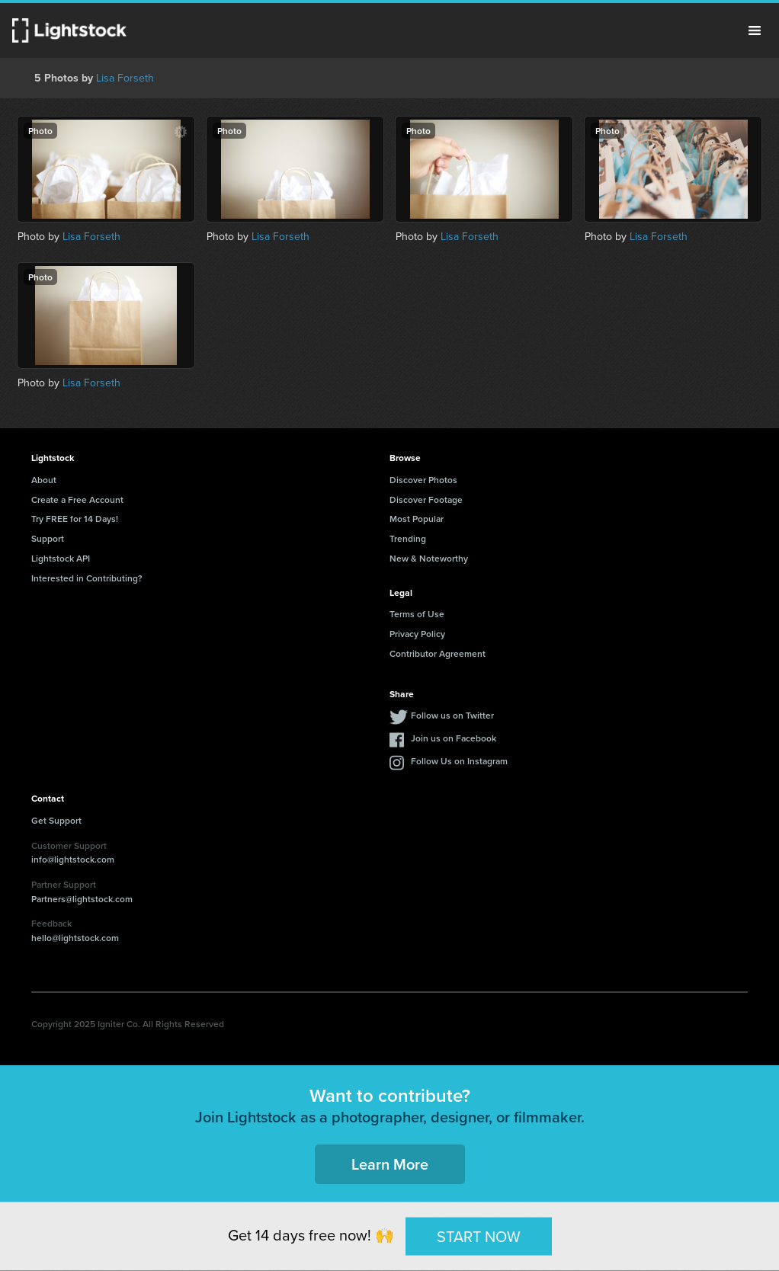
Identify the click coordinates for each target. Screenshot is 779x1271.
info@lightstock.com (72, 859)
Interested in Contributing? (87, 577)
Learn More (389, 1164)
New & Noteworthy (429, 558)
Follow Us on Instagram (459, 760)
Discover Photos (423, 479)
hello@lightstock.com (75, 937)
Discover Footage (426, 499)
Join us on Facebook (453, 738)
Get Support (56, 820)
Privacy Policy (417, 633)
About (43, 479)
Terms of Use (417, 613)
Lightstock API (60, 558)
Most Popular (417, 518)
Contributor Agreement (438, 653)
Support (47, 538)
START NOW (479, 1236)
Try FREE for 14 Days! (74, 518)
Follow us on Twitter (452, 715)
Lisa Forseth (125, 78)
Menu (754, 30)
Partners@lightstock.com (82, 898)
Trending (408, 538)
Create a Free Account (77, 499)
